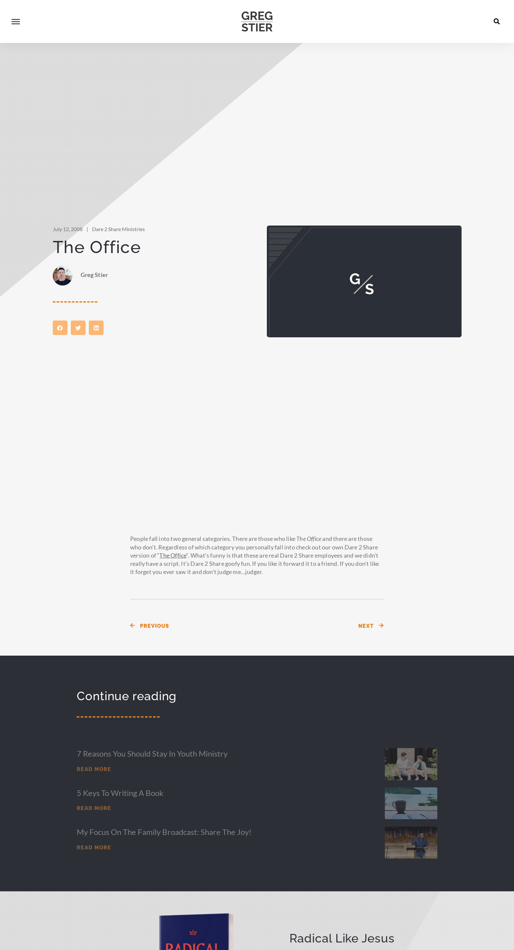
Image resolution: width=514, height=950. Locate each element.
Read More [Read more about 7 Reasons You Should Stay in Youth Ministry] (94, 778)
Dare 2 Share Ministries (118, 238)
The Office (172, 564)
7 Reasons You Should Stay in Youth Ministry (152, 762)
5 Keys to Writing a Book (120, 801)
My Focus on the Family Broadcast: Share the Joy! (164, 840)
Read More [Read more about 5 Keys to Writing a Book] (94, 817)
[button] (497, 21)
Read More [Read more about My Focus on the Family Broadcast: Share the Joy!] (94, 856)
